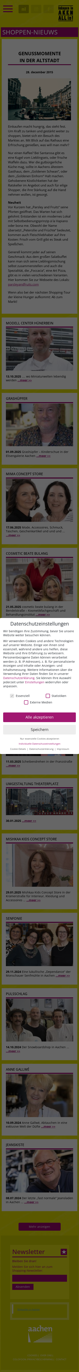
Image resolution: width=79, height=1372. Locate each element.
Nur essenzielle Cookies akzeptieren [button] (39, 738)
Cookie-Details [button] (18, 749)
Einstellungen (34, 682)
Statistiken (56, 696)
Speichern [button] (39, 729)
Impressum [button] (63, 749)
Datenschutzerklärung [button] (41, 749)
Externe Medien (38, 702)
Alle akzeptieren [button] (39, 717)
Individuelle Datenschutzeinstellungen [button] (39, 743)
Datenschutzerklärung (19, 678)
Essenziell (20, 696)
